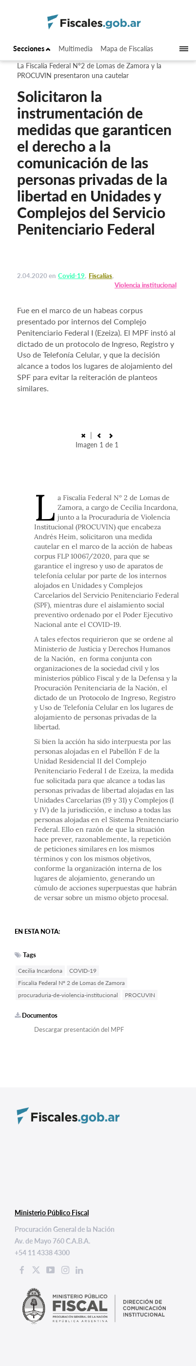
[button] (99, 435)
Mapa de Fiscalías (126, 48)
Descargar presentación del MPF (79, 1029)
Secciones (32, 48)
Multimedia (76, 48)
